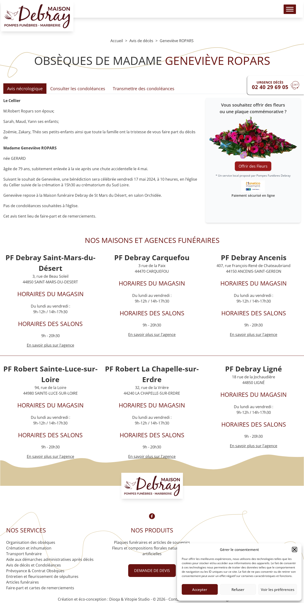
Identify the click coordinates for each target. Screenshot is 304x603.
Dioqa (114, 599)
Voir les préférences (277, 589)
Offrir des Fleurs (253, 166)
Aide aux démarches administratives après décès (50, 559)
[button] (294, 549)
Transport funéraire (24, 553)
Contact (175, 599)
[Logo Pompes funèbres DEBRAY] (41, 19)
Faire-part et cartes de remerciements (40, 587)
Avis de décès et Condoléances (33, 565)
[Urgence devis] (275, 85)
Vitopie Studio (137, 599)
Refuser (237, 589)
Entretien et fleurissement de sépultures (42, 576)
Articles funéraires (22, 582)
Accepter (199, 589)
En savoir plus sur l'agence (152, 334)
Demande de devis (152, 570)
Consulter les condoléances (77, 88)
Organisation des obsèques (30, 542)
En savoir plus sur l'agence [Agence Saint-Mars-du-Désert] (50, 345)
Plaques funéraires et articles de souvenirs (152, 542)
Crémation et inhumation (28, 548)
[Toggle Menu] (286, 12)
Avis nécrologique (25, 88)
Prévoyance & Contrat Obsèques (35, 570)
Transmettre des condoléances (143, 88)
